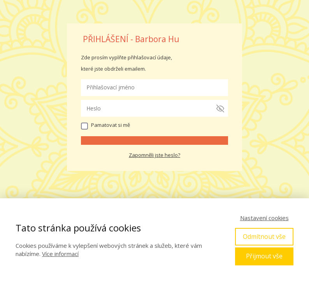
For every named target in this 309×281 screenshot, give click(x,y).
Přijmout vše (264, 256)
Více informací (60, 254)
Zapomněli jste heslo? (154, 154)
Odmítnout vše (264, 236)
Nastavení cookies (264, 218)
